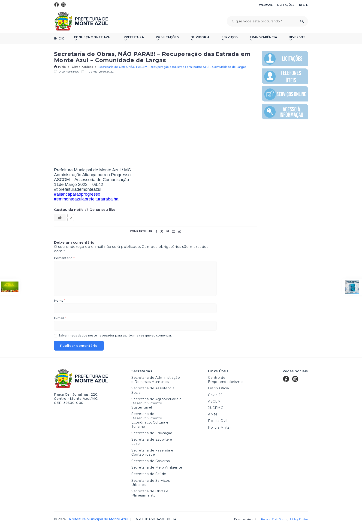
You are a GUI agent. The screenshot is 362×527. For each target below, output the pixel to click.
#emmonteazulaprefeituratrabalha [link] (86, 199)
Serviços (229, 38)
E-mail (60, 318)
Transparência (263, 38)
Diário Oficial (219, 388)
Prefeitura (134, 38)
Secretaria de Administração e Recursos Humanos (155, 380)
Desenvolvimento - (260, 519)
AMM (212, 414)
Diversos (297, 38)
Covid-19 (215, 395)
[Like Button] (60, 217)
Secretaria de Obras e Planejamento (150, 493)
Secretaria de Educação (151, 433)
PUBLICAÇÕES (167, 38)
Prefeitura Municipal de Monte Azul (81, 21)
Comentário (64, 258)
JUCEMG (215, 408)
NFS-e (303, 4)
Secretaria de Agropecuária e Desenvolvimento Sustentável (156, 403)
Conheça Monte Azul (93, 38)
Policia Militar (219, 427)
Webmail (266, 4)
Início (59, 38)
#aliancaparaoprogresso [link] (77, 194)
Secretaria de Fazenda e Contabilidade (152, 452)
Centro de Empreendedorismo (225, 380)
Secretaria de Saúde (148, 474)
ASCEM (214, 401)
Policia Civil (217, 421)
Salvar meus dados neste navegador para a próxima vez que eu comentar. (115, 335)
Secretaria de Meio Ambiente (156, 467)
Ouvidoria (199, 38)
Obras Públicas (82, 67)
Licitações (286, 4)
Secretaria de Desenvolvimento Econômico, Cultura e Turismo (149, 420)
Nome (59, 300)
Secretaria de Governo (150, 461)
